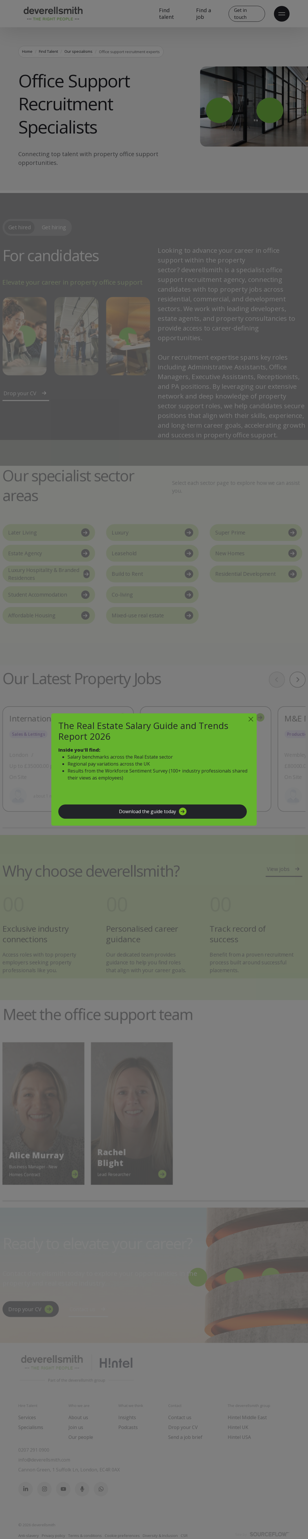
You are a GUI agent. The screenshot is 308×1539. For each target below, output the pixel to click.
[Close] (250, 719)
